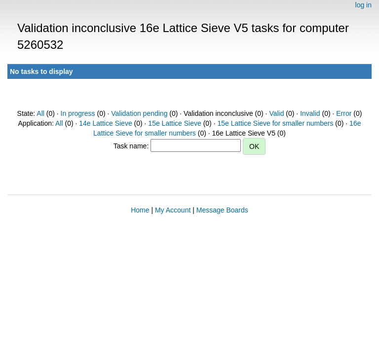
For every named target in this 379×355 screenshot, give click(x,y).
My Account (172, 210)
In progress (78, 113)
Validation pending (139, 113)
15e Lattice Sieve (174, 123)
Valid (276, 113)
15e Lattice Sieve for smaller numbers (275, 123)
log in (363, 5)
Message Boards (222, 210)
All (40, 113)
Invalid (310, 113)
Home (140, 210)
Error (343, 113)
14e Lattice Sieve (105, 123)
